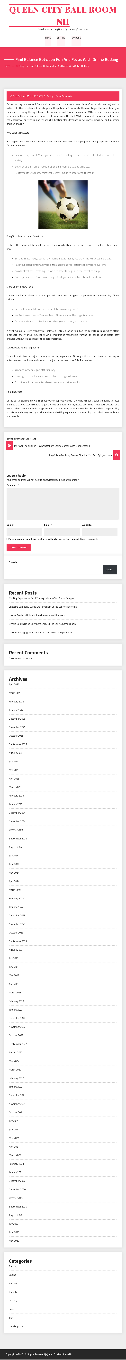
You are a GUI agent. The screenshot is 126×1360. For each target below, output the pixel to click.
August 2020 (15, 1215)
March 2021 (15, 1156)
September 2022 (18, 1044)
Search (13, 562)
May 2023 (14, 976)
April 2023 (14, 984)
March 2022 (15, 1070)
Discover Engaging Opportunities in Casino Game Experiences (40, 633)
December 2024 (17, 813)
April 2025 (14, 779)
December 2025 (17, 719)
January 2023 (16, 1010)
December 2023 (17, 916)
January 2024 (16, 907)
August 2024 (15, 847)
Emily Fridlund (19, 96)
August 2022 (15, 1053)
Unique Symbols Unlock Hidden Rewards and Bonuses (37, 616)
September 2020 (18, 1207)
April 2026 (14, 685)
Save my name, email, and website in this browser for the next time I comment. (53, 539)
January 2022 (16, 1087)
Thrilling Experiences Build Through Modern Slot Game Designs (41, 599)
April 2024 (14, 882)
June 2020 (14, 1233)
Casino (12, 1275)
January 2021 (16, 1173)
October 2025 (16, 736)
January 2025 (16, 805)
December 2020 (17, 1181)
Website (87, 525)
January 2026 (16, 711)
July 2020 (13, 1224)
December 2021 (17, 1096)
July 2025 (13, 762)
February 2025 (16, 796)
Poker (12, 1310)
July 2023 (13, 959)
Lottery (13, 1301)
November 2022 (17, 1027)
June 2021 (14, 1130)
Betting (61, 38)
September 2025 (18, 745)
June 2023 (14, 967)
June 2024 (14, 865)
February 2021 (16, 1164)
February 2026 (16, 702)
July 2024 (13, 856)
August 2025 (15, 753)
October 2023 (16, 933)
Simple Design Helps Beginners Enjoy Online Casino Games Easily (42, 624)
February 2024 (16, 899)
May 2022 (14, 1061)
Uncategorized (16, 1327)
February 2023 (16, 1002)
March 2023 (15, 993)
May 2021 (14, 1139)
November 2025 (17, 728)
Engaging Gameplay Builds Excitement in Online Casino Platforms (43, 607)
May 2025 (14, 770)
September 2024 (18, 839)
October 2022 (16, 1036)
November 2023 (17, 924)
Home (48, 38)
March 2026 (15, 693)
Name (10, 525)
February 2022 (16, 1079)
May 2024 (14, 873)
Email (48, 525)
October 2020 (16, 1198)
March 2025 (15, 787)
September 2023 (18, 942)
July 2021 (13, 1121)
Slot (11, 1318)
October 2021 (16, 1113)
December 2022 (17, 1019)
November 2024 (17, 822)
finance (13, 1284)
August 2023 (15, 950)
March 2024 (15, 890)
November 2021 (17, 1104)
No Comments (65, 96)
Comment (13, 486)
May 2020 (14, 1241)
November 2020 (17, 1190)
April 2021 (14, 1147)
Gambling (76, 38)
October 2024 (16, 830)
